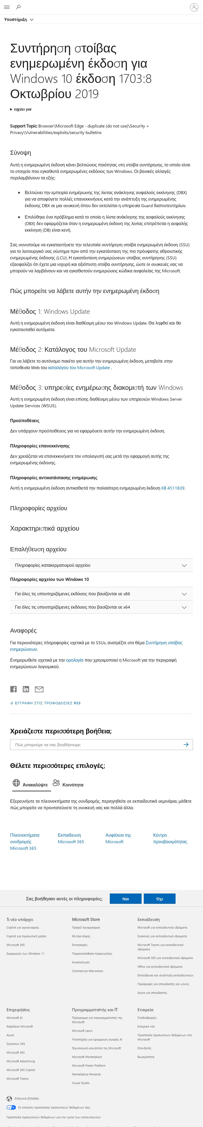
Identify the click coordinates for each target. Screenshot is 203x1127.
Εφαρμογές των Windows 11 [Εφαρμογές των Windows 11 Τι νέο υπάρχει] (26, 953)
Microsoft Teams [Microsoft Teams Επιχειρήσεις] (18, 1078)
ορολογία (74, 660)
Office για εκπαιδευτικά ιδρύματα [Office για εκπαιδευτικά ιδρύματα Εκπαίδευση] (160, 966)
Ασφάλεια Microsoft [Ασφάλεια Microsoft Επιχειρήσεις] (20, 1026)
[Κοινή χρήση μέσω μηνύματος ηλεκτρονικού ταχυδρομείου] (36, 688)
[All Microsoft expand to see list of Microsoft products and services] (6, 7)
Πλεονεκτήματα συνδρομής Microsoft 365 (24, 841)
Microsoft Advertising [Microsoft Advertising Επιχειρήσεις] (21, 1061)
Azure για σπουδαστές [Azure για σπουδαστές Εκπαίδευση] (152, 993)
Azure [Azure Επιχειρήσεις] (10, 1035)
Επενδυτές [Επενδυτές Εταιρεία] (144, 1048)
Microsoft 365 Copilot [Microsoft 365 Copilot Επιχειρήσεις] (21, 1070)
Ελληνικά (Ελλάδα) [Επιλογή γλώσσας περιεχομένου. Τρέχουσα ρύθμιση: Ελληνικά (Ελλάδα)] (27, 1098)
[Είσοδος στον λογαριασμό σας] (194, 7)
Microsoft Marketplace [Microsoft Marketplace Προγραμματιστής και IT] (87, 1057)
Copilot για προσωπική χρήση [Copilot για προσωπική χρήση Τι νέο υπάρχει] (26, 936)
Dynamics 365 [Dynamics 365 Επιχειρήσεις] (16, 1044)
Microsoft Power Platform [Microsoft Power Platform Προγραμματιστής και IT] (88, 1065)
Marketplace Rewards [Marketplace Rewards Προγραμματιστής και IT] (86, 1074)
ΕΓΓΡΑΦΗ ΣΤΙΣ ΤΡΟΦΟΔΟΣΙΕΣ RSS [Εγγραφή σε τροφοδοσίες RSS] (48, 703)
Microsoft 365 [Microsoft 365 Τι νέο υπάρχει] (16, 945)
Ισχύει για (22, 109)
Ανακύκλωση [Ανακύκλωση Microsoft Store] (80, 962)
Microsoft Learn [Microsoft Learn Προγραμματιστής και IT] (82, 1031)
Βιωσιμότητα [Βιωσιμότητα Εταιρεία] (146, 1057)
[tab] (31, 784)
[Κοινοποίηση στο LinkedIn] (24, 688)
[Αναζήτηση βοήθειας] (19, 7)
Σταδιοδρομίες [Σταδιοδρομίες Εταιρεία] (147, 1018)
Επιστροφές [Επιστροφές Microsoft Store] (80, 945)
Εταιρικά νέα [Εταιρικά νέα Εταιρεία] (146, 1026)
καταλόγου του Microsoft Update (79, 367)
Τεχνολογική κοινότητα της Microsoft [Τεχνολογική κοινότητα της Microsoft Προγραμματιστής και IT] (96, 1048)
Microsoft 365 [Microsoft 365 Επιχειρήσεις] (16, 1052)
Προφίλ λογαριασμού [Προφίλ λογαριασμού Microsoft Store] (86, 927)
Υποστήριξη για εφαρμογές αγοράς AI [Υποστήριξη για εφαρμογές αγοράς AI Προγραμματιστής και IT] (97, 1039)
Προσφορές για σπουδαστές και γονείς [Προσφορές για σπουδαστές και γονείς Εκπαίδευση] (163, 984)
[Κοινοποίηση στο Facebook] (14, 688)
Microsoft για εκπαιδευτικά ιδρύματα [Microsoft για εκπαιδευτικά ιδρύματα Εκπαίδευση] (162, 927)
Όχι (159, 898)
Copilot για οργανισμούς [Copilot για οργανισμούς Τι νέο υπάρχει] (23, 927)
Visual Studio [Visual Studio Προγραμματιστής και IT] (80, 1083)
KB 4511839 (173, 488)
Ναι (125, 898)
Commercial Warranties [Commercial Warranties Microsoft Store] (87, 971)
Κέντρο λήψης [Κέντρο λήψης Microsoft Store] (81, 936)
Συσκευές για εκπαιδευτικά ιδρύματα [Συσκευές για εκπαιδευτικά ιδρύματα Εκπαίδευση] (162, 936)
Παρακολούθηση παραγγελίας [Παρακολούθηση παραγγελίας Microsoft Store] (92, 953)
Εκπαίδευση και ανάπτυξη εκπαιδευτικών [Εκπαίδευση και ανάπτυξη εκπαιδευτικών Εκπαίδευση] (165, 975)
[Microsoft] (101, 4)
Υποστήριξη (16, 19)
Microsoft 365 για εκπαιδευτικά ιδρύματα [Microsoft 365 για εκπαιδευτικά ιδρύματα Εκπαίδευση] (165, 958)
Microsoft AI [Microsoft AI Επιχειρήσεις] (15, 1018)
